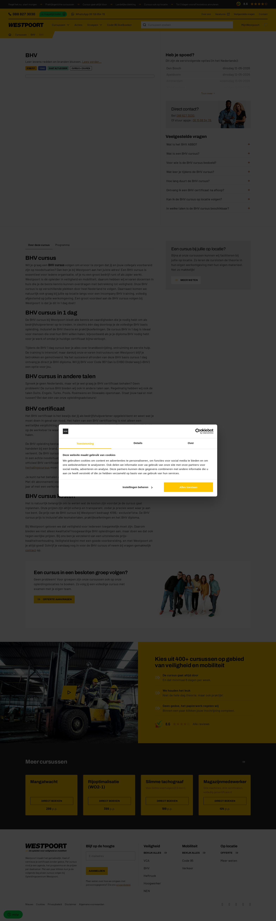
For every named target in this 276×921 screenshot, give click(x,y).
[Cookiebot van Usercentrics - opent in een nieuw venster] (198, 431)
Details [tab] (138, 442)
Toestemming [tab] (85, 443)
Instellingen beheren (138, 487)
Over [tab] (191, 442)
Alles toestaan (188, 487)
